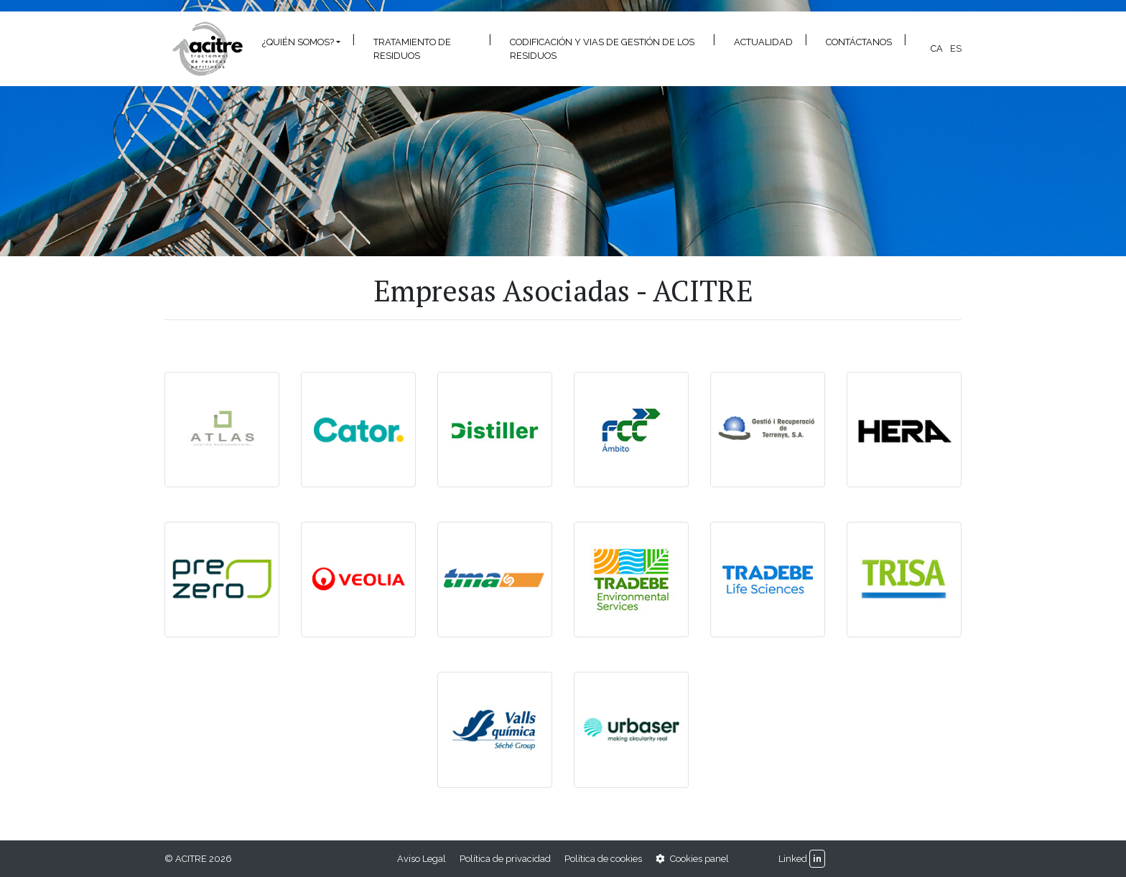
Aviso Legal (421, 858)
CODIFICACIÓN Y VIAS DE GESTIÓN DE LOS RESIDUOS (602, 49)
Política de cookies (603, 858)
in (817, 858)
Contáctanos (859, 42)
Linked (792, 858)
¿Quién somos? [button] (298, 42)
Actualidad (763, 42)
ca (937, 48)
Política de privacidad (505, 858)
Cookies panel (692, 858)
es (956, 48)
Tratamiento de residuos (412, 49)
